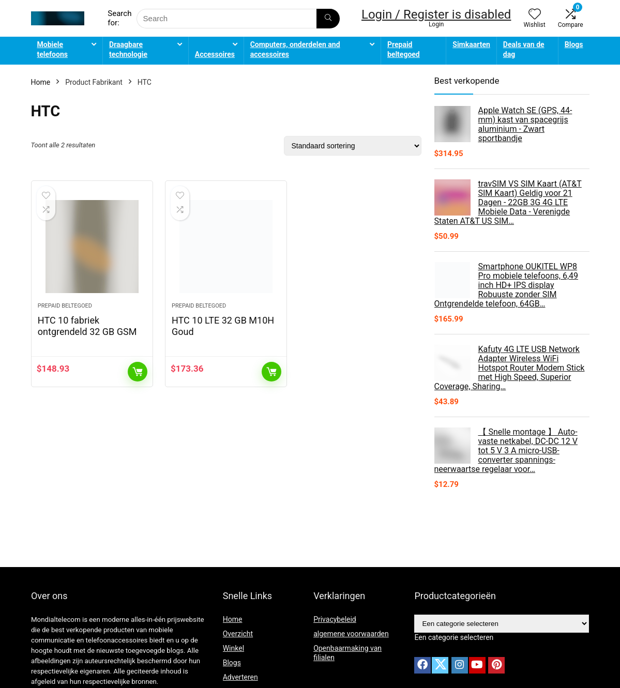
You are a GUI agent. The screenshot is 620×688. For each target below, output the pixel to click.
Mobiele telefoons (52, 49)
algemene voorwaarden (351, 634)
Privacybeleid (334, 619)
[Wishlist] (534, 15)
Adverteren (240, 677)
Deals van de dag (524, 49)
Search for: (119, 18)
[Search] (328, 18)
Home (41, 82)
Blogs (574, 44)
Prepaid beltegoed (403, 49)
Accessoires (215, 54)
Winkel (233, 648)
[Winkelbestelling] (352, 146)
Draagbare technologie (128, 49)
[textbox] (453, 637)
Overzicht (238, 634)
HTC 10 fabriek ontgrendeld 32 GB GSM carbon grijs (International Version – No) (91, 337)
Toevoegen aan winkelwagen (137, 371)
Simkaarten (471, 44)
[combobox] (453, 637)
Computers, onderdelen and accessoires (295, 49)
